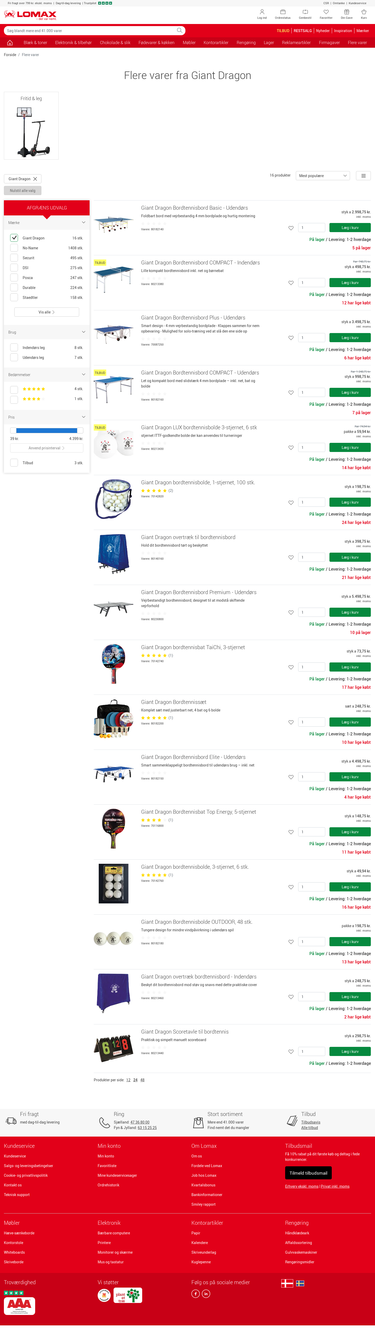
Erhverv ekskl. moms (301, 1186)
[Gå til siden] (10, 42)
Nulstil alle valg (22, 190)
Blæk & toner (35, 42)
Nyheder (323, 30)
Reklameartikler (296, 42)
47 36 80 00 (139, 1122)
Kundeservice (357, 3)
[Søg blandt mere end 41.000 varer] (89, 30)
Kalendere (199, 1242)
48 (142, 1079)
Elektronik (109, 1222)
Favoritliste (107, 1165)
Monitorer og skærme (115, 1252)
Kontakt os (13, 1184)
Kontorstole (13, 1242)
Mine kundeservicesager (117, 1175)
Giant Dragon (23, 178)
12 (128, 1079)
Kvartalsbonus (203, 1184)
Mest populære (311, 175)
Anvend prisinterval (47, 447)
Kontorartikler (207, 1222)
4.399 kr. (76, 438)
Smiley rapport (203, 1204)
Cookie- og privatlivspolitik (26, 1175)
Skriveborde (13, 1261)
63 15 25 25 (147, 1127)
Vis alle (47, 312)
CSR (326, 3)
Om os (196, 1156)
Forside (10, 54)
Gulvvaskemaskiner (301, 1252)
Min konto (106, 1156)
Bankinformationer (206, 1194)
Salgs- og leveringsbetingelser (28, 1165)
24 (135, 1079)
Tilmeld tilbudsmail (308, 1173)
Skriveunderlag (203, 1252)
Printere (104, 1242)
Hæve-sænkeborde (19, 1232)
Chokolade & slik (115, 42)
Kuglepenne (201, 1261)
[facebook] (195, 1295)
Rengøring (297, 1222)
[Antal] (311, 227)
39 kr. (14, 438)
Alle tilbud (309, 1127)
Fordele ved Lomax (206, 1165)
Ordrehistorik (108, 1184)
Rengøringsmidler (299, 1261)
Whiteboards (14, 1252)
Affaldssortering (298, 1242)
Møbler (12, 1222)
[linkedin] (205, 1295)
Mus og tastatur (111, 1261)
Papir (195, 1232)
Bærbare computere (114, 1232)
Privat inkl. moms (335, 1186)
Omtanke (339, 3)
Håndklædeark (297, 1232)
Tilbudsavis (310, 1122)
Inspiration (343, 30)
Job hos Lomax (203, 1175)
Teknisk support (17, 1194)
